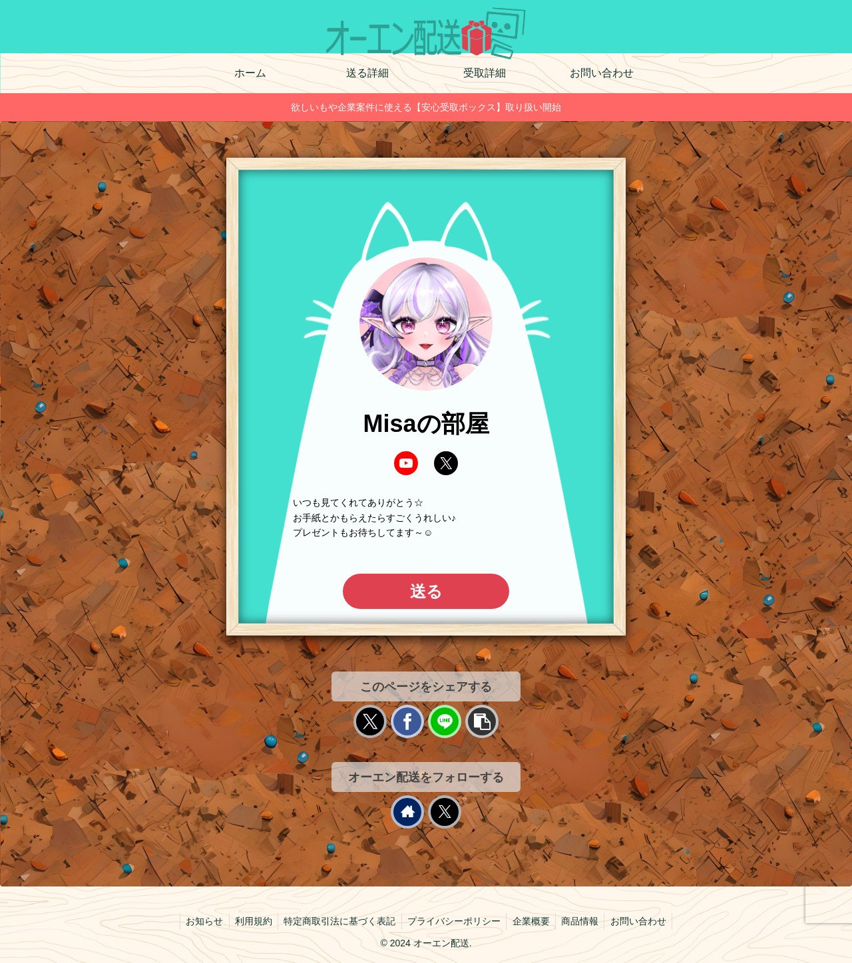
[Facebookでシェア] (407, 721)
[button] (482, 721)
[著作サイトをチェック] (407, 812)
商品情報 (584, 921)
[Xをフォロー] (444, 812)
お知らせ (197, 921)
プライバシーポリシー (454, 921)
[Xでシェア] (370, 721)
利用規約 (249, 921)
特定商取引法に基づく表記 (337, 921)
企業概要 (533, 921)
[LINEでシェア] (444, 721)
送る (426, 591)
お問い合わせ (645, 921)
